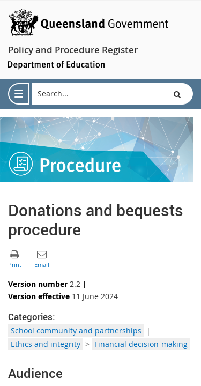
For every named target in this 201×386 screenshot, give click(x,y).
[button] (177, 94)
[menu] (18, 94)
